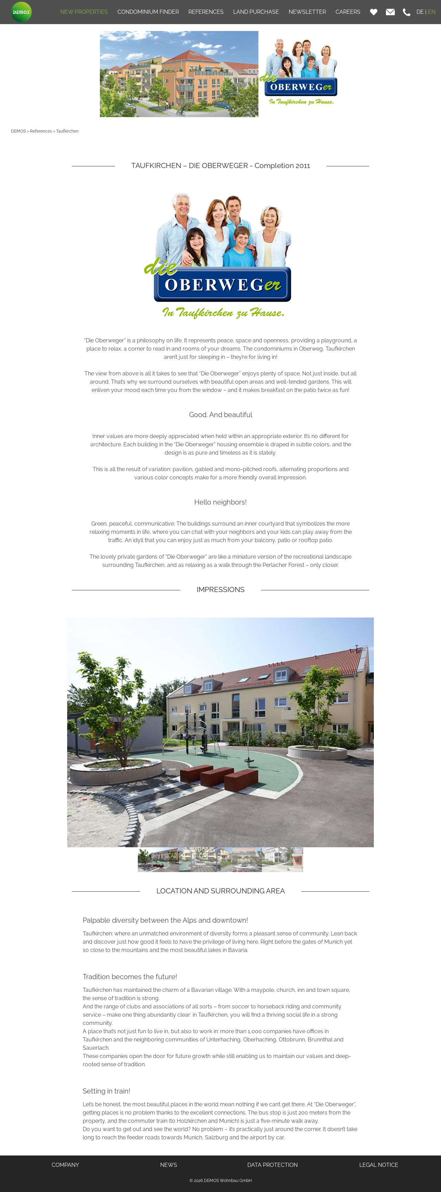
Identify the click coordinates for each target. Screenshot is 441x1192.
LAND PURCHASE (256, 12)
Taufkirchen (67, 131)
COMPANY (65, 1165)
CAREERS (348, 12)
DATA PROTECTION (272, 1165)
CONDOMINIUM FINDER (148, 12)
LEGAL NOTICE (378, 1165)
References (41, 131)
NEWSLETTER (307, 12)
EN (431, 12)
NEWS (168, 1165)
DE (420, 12)
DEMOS (18, 131)
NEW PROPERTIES (84, 12)
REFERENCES (206, 12)
